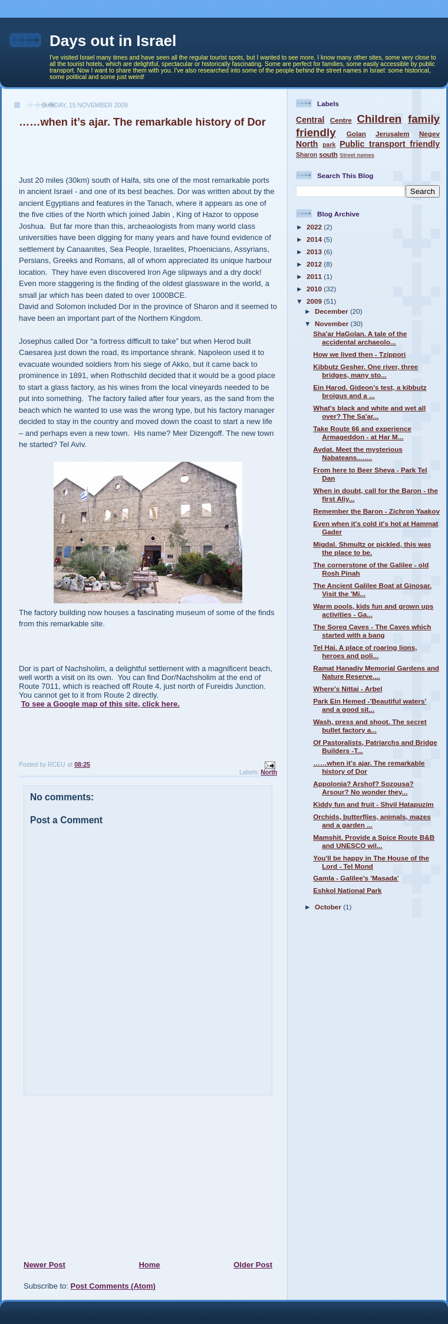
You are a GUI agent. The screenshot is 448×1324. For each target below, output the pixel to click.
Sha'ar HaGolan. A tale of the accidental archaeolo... (360, 338)
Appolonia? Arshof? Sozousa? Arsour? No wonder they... (363, 788)
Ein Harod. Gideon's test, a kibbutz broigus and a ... (369, 391)
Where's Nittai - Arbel (347, 688)
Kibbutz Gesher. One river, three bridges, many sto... (365, 371)
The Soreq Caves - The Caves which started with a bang (372, 631)
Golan (356, 133)
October (329, 907)
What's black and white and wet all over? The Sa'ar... (369, 412)
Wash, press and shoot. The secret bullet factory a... (369, 726)
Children (379, 119)
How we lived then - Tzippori (359, 354)
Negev (429, 133)
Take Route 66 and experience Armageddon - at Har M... (362, 433)
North (269, 772)
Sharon (306, 154)
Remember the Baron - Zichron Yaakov (376, 511)
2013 (315, 251)
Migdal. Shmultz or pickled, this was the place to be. (372, 548)
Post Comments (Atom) (113, 1286)
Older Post (252, 1264)
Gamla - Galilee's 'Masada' (355, 878)
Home (149, 1264)
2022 (315, 227)
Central (310, 119)
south (328, 154)
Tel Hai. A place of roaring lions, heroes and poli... (365, 651)
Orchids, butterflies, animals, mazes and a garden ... (371, 821)
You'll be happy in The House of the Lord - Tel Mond (371, 862)
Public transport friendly (390, 144)
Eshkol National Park (347, 890)
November (332, 323)
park (328, 144)
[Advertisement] (94, 1177)
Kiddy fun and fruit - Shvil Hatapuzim (373, 804)
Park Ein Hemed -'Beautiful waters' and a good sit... (369, 705)
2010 (315, 289)
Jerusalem (392, 133)
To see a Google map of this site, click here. (100, 703)
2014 (315, 239)
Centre (341, 120)
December (332, 311)
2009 (315, 301)
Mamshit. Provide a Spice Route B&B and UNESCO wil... (373, 841)
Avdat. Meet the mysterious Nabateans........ (358, 453)
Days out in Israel (113, 41)
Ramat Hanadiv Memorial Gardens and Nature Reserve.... (376, 672)
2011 (315, 276)
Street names (357, 155)
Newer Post (44, 1264)
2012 (315, 264)
